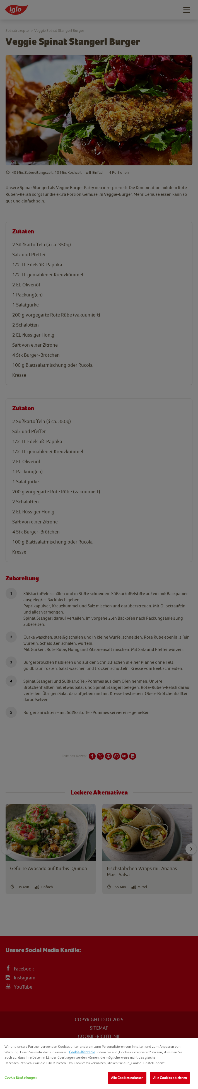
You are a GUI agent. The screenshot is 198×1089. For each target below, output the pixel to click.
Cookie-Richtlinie (82, 1052)
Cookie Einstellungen (20, 1077)
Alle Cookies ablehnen (170, 1078)
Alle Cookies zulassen (127, 1078)
